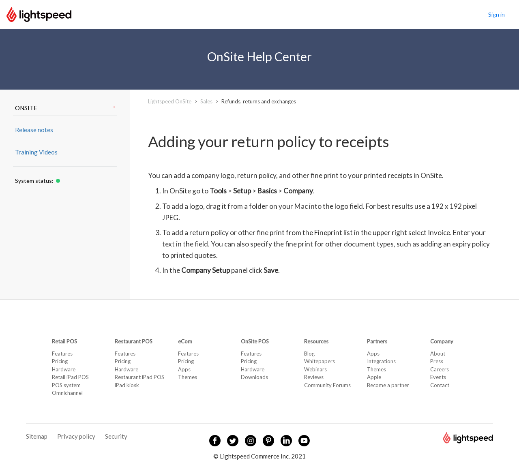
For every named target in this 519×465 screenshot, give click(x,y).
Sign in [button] (496, 14)
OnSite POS (255, 341)
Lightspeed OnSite (169, 101)
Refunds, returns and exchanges (258, 101)
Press (436, 361)
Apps (184, 369)
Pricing (60, 361)
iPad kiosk (127, 385)
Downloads (254, 377)
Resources (316, 341)
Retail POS (64, 341)
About (437, 353)
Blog (309, 353)
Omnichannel (67, 393)
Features (62, 353)
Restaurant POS (133, 341)
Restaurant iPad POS (139, 377)
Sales (206, 101)
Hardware (63, 369)
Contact (439, 385)
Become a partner (388, 385)
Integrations (381, 361)
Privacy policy (76, 436)
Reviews (314, 377)
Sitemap (36, 436)
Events (438, 377)
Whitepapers (319, 361)
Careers (439, 369)
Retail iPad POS (70, 377)
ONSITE (65, 107)
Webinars (315, 369)
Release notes (34, 129)
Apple (374, 377)
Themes (187, 377)
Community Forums (327, 385)
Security (116, 436)
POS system (66, 385)
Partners (377, 341)
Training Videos (36, 152)
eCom (185, 341)
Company (441, 341)
